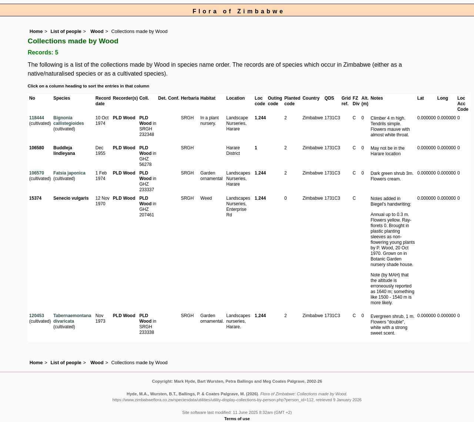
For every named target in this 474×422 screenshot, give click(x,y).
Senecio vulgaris (71, 198)
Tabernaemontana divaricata (72, 318)
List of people (65, 31)
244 (262, 117)
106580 (36, 147)
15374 (35, 198)
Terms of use (237, 418)
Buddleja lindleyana (64, 150)
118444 (36, 117)
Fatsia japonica (69, 173)
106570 (36, 173)
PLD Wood (124, 117)
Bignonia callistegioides (68, 120)
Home (36, 31)
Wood (96, 31)
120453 (36, 315)
